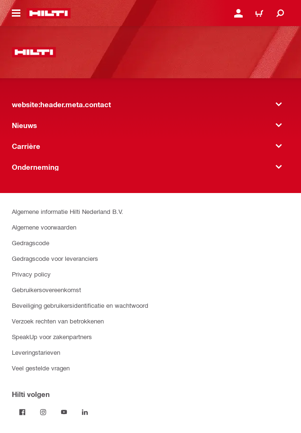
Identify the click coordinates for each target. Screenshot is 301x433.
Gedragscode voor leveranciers (55, 258)
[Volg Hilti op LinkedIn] (84, 412)
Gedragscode (30, 242)
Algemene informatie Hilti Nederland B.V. (67, 211)
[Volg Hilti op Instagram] (43, 412)
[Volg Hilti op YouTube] (64, 412)
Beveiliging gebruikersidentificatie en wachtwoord (80, 305)
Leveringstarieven (36, 352)
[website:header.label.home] (49, 13)
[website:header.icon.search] (280, 13)
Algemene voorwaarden (44, 226)
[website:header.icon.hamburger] (16, 13)
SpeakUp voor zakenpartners (52, 336)
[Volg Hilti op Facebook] (22, 412)
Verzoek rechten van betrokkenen (58, 320)
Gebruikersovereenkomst (46, 289)
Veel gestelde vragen (41, 367)
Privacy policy (31, 273)
